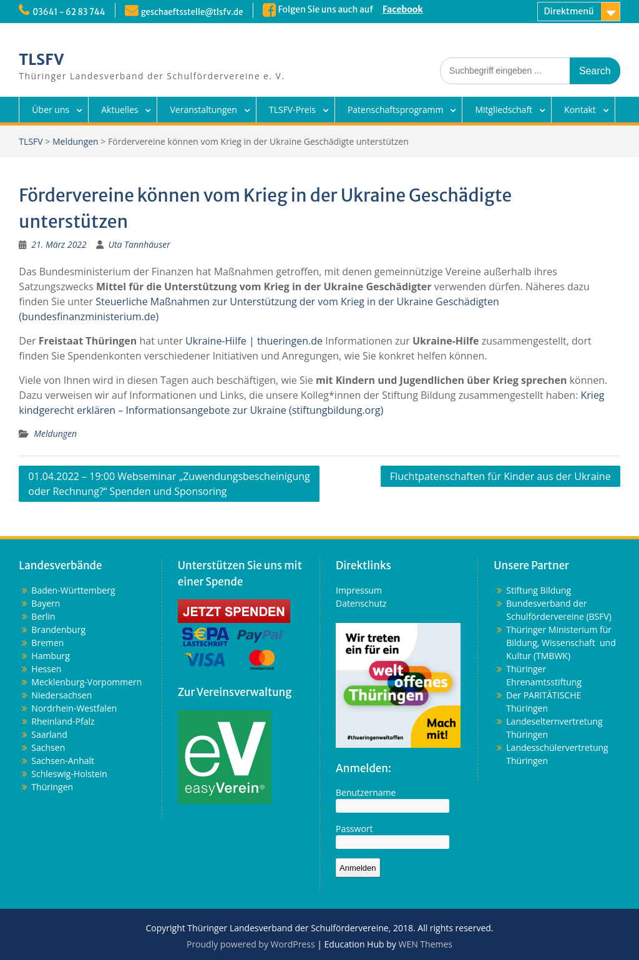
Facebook (413, 9)
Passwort (354, 829)
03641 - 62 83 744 (70, 11)
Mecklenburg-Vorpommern (86, 682)
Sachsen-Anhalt (62, 761)
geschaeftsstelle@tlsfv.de (199, 11)
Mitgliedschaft (503, 109)
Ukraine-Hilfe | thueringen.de (254, 341)
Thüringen (52, 787)
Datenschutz (361, 603)
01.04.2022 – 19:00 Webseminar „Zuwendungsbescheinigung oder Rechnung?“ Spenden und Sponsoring (169, 483)
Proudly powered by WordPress (251, 944)
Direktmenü (569, 11)
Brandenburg (58, 629)
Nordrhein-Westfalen (74, 708)
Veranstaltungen (203, 109)
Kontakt (580, 109)
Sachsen (48, 747)
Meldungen (75, 141)
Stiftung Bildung (538, 590)
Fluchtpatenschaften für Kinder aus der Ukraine (500, 476)
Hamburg (50, 656)
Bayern (45, 603)
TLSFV (41, 59)
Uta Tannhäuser (139, 244)
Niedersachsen (61, 695)
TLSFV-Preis (292, 109)
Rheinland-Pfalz (62, 721)
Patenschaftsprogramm (396, 109)
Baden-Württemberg (73, 590)
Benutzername (366, 792)
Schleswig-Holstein (69, 774)
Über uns (50, 109)
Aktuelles (119, 109)
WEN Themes (425, 944)
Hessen (46, 669)
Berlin (43, 616)
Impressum (359, 590)
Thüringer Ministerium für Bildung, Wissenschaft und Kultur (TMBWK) (560, 643)
